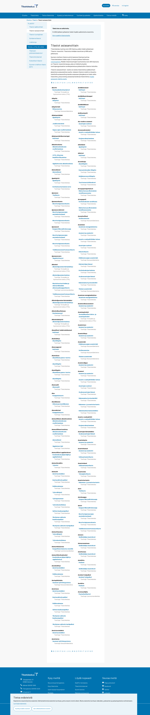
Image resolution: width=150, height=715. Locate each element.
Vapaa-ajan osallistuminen (62, 130)
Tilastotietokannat (35, 57)
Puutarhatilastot (85, 594)
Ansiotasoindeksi (59, 474)
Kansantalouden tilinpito (87, 170)
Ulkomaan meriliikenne (61, 404)
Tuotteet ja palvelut (83, 15)
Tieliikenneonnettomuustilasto (64, 250)
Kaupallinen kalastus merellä (63, 549)
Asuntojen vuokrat (85, 124)
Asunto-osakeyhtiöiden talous (89, 132)
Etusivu (24, 15)
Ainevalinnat (57, 172)
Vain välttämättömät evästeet (41, 708)
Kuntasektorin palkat (60, 480)
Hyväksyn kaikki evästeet (22, 708)
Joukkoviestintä (58, 124)
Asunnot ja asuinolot (86, 233)
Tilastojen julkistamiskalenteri (36, 52)
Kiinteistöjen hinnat (86, 264)
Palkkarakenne (58, 486)
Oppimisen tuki (58, 446)
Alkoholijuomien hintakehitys (63, 267)
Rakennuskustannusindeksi (88, 411)
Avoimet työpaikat (85, 577)
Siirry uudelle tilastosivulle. (61, 35)
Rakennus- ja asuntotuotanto (89, 404)
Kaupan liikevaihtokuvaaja (62, 229)
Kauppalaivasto (58, 395)
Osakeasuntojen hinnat (87, 276)
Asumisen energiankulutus (88, 227)
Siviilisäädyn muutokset (87, 537)
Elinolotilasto (83, 252)
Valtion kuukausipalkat (61, 511)
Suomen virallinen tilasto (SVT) (37, 66)
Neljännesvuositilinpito (87, 176)
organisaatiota (56, 62)
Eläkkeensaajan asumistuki (88, 258)
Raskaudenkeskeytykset (61, 90)
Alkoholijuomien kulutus (61, 275)
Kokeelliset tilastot (35, 61)
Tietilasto (56, 195)
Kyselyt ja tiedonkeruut (65, 15)
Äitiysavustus (57, 109)
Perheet (81, 562)
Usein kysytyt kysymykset (56, 689)
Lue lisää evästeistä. (19, 704)
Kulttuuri (56, 138)
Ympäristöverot (58, 258)
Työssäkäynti (57, 492)
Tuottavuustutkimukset (87, 182)
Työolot (55, 465)
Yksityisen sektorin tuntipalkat (63, 526)
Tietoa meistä (111, 15)
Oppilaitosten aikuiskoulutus (63, 164)
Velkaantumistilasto (86, 457)
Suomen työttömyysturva (62, 582)
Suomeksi (106, 6)
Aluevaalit (56, 387)
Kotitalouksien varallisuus (88, 201)
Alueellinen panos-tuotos (61, 358)
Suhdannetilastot (35, 38)
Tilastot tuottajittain (36, 34)
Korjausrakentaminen (86, 138)
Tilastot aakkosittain (36, 27)
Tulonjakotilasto (85, 474)
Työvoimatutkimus (59, 505)
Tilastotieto (35, 15)
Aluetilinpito (57, 341)
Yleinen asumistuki (85, 289)
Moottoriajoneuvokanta (61, 204)
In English (125, 6)
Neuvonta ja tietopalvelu (56, 683)
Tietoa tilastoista (48, 15)
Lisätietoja (32, 42)
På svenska (115, 6)
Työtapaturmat (58, 498)
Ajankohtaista (98, 15)
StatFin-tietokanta (81, 683)
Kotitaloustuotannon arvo (62, 187)
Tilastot (34, 20)
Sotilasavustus (84, 218)
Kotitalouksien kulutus (87, 270)
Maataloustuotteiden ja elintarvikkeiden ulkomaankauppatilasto (61, 285)
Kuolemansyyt (58, 313)
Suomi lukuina (79, 689)
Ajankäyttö (56, 117)
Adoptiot (56, 100)
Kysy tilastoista (53, 686)
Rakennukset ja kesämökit (88, 283)
